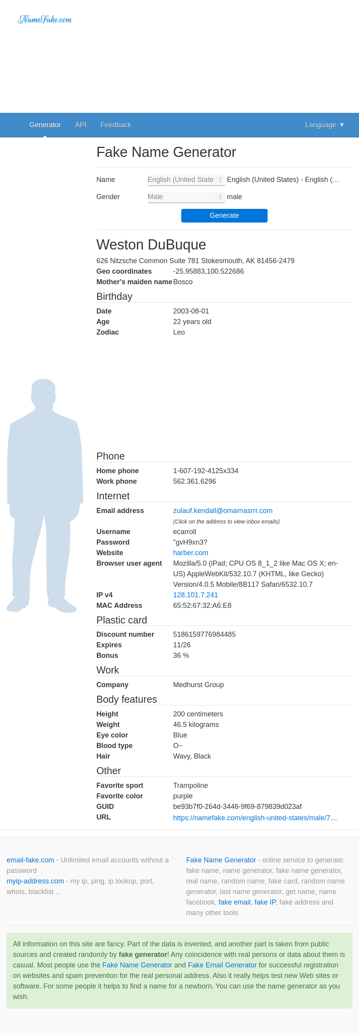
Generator (45, 125)
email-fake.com (31, 860)
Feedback (115, 125)
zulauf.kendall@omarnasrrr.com (222, 511)
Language (325, 125)
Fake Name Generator (222, 860)
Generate (224, 215)
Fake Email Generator (222, 965)
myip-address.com (35, 881)
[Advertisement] (224, 54)
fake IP (265, 902)
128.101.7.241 (195, 595)
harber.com (190, 553)
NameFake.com (45, 19)
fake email (234, 902)
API (80, 125)
